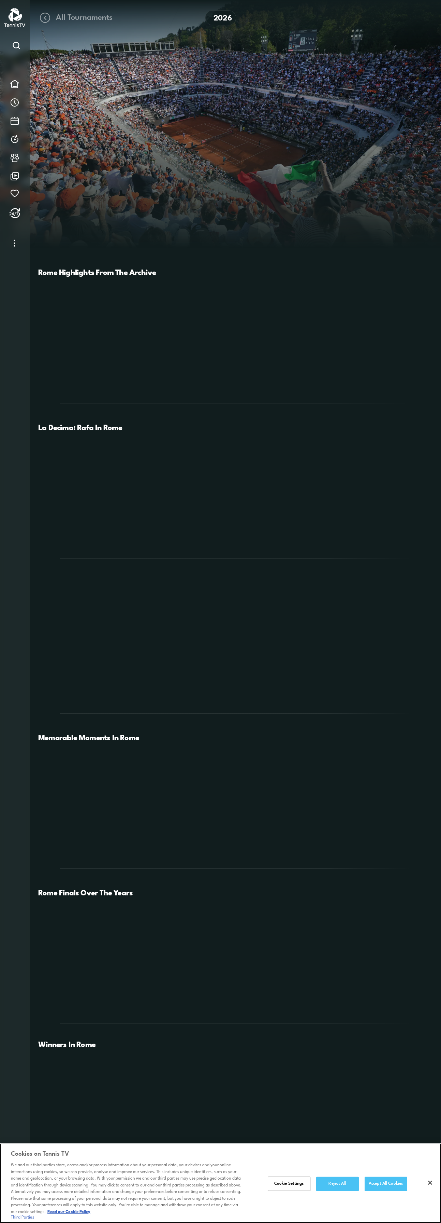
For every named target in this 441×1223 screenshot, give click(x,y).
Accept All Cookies (386, 1185)
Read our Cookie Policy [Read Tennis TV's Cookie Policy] (68, 1214)
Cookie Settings (289, 1185)
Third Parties (22, 1220)
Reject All (337, 1185)
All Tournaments (75, 18)
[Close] (430, 1184)
